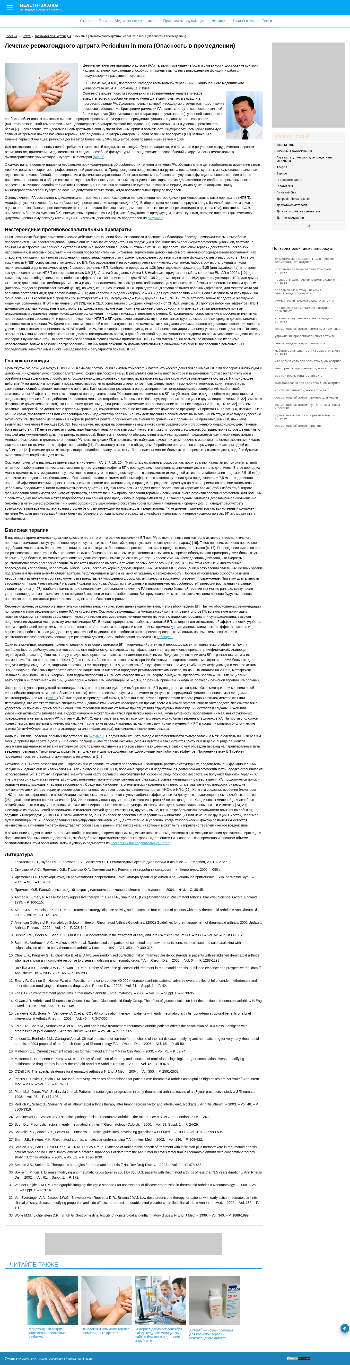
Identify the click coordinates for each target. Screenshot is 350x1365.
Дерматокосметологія (292, 205)
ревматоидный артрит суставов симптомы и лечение (307, 406)
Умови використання (21, 1358)
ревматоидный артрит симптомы (300, 343)
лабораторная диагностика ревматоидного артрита (307, 352)
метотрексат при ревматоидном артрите (306, 368)
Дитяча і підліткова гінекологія (298, 211)
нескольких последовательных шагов (140, 843)
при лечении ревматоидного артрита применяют (302, 309)
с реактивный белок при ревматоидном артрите (305, 416)
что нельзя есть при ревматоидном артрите (308, 361)
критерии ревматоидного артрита (300, 390)
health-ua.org (44, 7)
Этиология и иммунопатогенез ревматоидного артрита (107, 1305)
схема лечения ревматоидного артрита (304, 300)
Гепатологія (285, 186)
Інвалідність (285, 145)
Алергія (282, 167)
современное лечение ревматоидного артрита (303, 270)
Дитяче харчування (290, 217)
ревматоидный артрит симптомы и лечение (307, 328)
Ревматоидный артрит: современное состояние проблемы (55, 1307)
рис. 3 (52, 698)
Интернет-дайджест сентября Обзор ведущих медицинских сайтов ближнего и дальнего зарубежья (159, 1309)
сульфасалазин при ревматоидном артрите (307, 383)
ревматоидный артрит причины (298, 425)
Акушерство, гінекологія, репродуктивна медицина (304, 159)
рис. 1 (98, 157)
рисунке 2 (155, 218)
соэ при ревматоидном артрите (298, 375)
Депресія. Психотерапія (293, 198)
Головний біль (286, 192)
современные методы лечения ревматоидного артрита (298, 291)
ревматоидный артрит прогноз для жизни (306, 397)
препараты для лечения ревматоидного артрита (305, 281)
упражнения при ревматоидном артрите (305, 336)
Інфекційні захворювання (294, 151)
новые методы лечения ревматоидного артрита (304, 319)
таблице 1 (165, 637)
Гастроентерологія (289, 180)
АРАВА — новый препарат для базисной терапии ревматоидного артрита (211, 1308)
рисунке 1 (96, 736)
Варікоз (282, 173)
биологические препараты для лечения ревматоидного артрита (304, 260)
